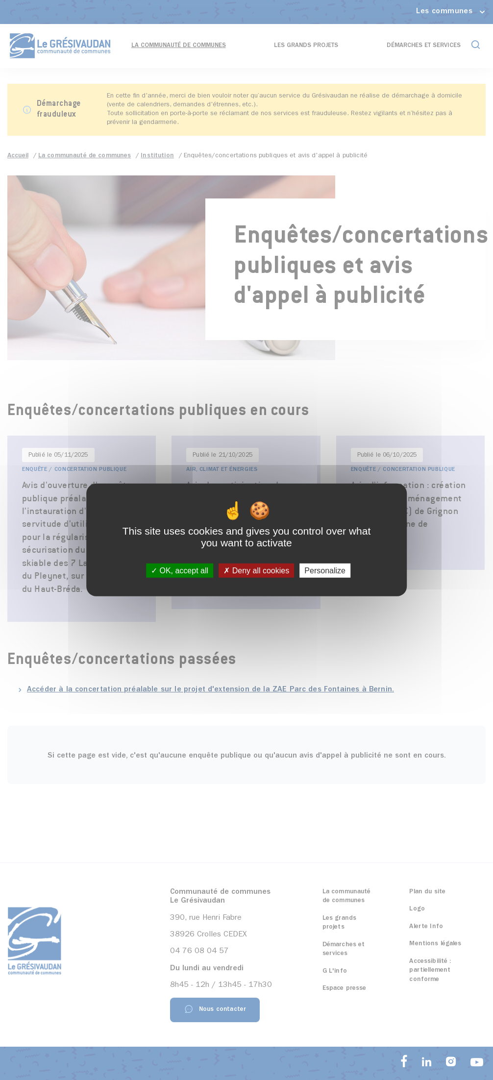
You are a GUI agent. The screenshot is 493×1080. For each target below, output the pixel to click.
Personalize (324, 570)
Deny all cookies (256, 570)
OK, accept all (179, 570)
